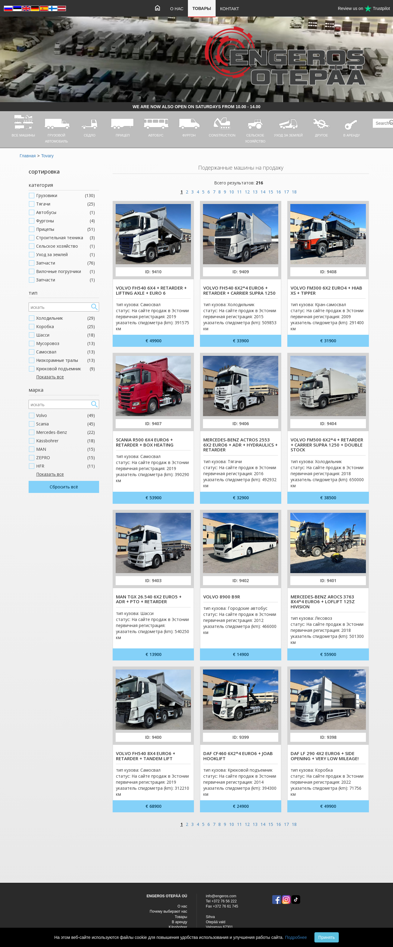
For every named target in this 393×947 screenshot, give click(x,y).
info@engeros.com (221, 896)
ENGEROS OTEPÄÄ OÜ (167, 896)
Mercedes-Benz (65, 432)
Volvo (65, 415)
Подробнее (296, 937)
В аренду (179, 922)
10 (231, 192)
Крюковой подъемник (65, 368)
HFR (65, 466)
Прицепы (65, 229)
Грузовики (65, 195)
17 (286, 192)
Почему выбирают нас (168, 911)
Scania (65, 424)
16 (278, 192)
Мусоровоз (65, 343)
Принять (326, 937)
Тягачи (65, 204)
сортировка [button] (44, 171)
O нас (176, 8)
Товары (201, 8)
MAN (65, 449)
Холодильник (65, 318)
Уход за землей (65, 254)
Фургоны (65, 220)
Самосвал (65, 352)
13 (255, 192)
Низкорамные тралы (65, 360)
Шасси (65, 335)
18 (294, 192)
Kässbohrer (65, 440)
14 (262, 192)
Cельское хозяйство (65, 246)
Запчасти (65, 263)
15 (270, 192)
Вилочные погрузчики (65, 271)
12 (247, 192)
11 (239, 192)
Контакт (229, 8)
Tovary (47, 155)
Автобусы (65, 212)
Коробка (65, 326)
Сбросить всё (64, 487)
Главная (28, 155)
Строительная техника (65, 237)
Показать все (50, 377)
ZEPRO (65, 457)
